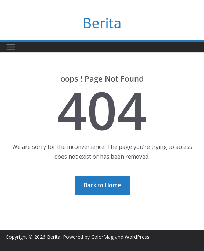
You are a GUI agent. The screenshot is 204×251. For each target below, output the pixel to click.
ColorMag (102, 237)
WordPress (137, 237)
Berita (101, 22)
